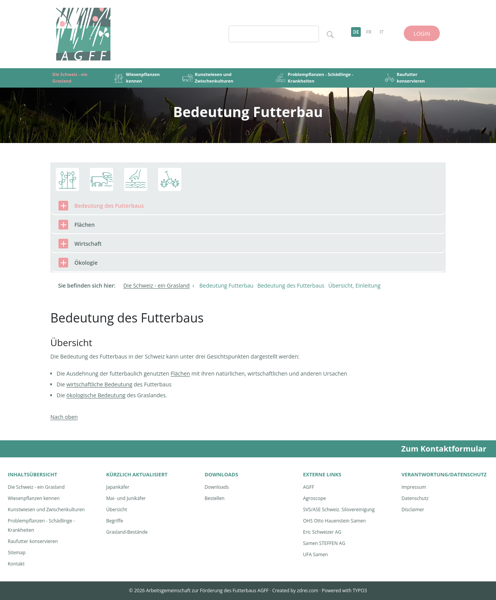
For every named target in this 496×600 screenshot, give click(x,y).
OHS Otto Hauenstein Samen (334, 520)
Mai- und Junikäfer (126, 498)
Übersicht (116, 509)
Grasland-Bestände (127, 532)
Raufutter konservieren (33, 541)
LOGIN (421, 33)
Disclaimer (412, 509)
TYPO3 (360, 590)
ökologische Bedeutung (95, 395)
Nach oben (64, 417)
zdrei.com (307, 590)
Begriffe (114, 520)
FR (369, 32)
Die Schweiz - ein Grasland (36, 487)
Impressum (413, 487)
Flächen (180, 373)
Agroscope (314, 498)
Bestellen (214, 498)
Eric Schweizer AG (322, 532)
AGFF (308, 487)
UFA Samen (315, 554)
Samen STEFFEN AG (324, 543)
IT (381, 32)
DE (356, 32)
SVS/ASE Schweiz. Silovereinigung (339, 509)
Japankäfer (117, 487)
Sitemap (17, 552)
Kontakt (16, 563)
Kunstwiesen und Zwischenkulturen (46, 509)
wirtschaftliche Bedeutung (99, 384)
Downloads (217, 487)
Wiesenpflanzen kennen (34, 498)
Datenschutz (415, 498)
